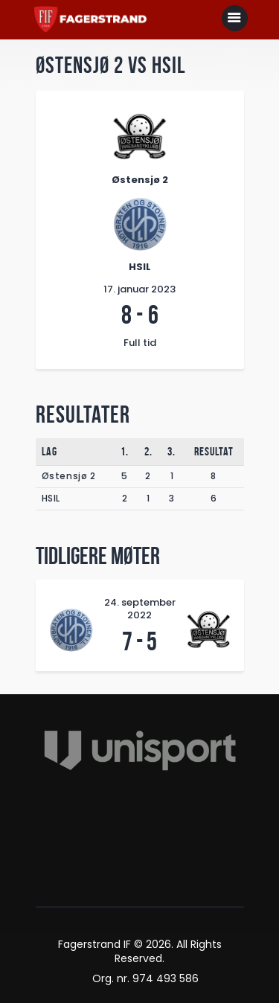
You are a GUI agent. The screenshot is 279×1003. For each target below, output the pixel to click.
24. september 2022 (140, 608)
